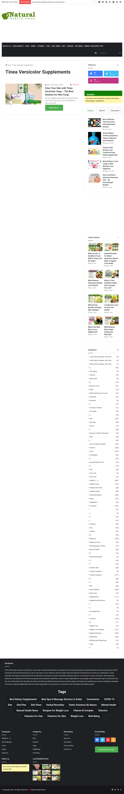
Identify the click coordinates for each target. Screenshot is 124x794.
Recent (102, 111)
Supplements (94, 597)
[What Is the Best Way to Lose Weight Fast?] (95, 321)
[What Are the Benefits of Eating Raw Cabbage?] (95, 299)
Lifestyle (92, 524)
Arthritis (92, 375)
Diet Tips (93, 422)
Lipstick (92, 531)
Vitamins (40, 46)
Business (93, 400)
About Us (67, 738)
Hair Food (93, 477)
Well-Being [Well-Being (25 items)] (94, 716)
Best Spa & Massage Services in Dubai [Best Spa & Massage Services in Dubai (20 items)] (62, 699)
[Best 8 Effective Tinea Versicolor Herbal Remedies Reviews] (94, 122)
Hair (91, 469)
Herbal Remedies (96, 495)
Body (91, 389)
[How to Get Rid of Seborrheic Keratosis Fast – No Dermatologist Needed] (94, 178)
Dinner (92, 426)
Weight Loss (94, 626)
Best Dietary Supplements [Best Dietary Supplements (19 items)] (23, 699)
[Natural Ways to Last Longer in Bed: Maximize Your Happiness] (94, 164)
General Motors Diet (97, 462)
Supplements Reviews (97, 600)
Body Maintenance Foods (99, 393)
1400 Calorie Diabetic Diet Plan (100, 360)
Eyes (91, 437)
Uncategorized (95, 611)
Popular (90, 111)
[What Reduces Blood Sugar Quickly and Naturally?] (111, 321)
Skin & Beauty (18, 46)
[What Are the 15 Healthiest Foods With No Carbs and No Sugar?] (95, 247)
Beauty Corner (95, 386)
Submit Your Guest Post (93, 46)
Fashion (70, 46)
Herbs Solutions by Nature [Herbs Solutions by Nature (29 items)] (83, 704)
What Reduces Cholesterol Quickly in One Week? (95, 283)
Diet (63, 46)
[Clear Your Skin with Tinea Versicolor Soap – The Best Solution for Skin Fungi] (23, 94)
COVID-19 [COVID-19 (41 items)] (109, 699)
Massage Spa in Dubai (97, 546)
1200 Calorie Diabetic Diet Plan (100, 357)
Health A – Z (94, 480)
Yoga (48, 46)
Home (8, 65)
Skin (91, 586)
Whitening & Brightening (98, 640)
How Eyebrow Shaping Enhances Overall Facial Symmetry (51, 2)
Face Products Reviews (98, 444)
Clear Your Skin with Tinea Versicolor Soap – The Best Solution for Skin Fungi (59, 91)
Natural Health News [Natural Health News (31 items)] (27, 710)
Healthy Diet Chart (96, 488)
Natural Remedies (96, 557)
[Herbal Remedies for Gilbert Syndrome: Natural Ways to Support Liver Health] (111, 247)
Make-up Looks (95, 542)
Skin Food (93, 593)
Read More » (54, 108)
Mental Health (94, 549)
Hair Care (93, 473)
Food (27, 46)
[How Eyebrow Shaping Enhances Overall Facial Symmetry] (37, 766)
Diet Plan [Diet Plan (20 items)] (21, 704)
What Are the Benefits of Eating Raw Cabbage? (94, 307)
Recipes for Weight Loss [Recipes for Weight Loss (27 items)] (56, 710)
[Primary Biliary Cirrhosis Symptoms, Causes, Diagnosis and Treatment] (94, 138)
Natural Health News (50, 670)
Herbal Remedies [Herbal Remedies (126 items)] (55, 704)
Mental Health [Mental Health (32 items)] (108, 704)
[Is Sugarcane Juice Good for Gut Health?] (111, 299)
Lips (91, 528)
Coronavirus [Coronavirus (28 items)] (93, 699)
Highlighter (93, 502)
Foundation (93, 455)
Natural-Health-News (38, 790)
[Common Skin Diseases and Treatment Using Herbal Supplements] (94, 150)
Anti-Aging (93, 371)
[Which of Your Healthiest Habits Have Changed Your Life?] (111, 274)
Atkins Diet (93, 378)
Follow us (5, 759)
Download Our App (106, 749)
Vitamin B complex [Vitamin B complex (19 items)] (83, 710)
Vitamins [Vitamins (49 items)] (103, 710)
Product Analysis (95, 571)
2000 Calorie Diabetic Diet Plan (100, 364)
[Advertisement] (83, 23)
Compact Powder (96, 408)
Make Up (93, 538)
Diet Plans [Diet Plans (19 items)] (36, 704)
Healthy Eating (95, 491)
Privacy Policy (69, 745)
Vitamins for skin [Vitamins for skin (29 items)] (56, 716)
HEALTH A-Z (7, 46)
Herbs (33, 46)
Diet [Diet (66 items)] (10, 704)
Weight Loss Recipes (97, 629)
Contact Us (68, 749)
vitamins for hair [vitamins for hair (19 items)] (33, 716)
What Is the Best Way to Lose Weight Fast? (94, 329)
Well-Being (56, 46)
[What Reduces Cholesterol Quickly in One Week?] (95, 274)
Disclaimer (67, 742)
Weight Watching (95, 633)
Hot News (79, 46)
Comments (115, 111)
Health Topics (94, 484)
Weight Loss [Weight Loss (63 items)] (77, 716)
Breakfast (93, 397)
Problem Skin (94, 568)
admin (49, 85)
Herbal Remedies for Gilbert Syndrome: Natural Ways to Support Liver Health (111, 258)
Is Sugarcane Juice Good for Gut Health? (111, 307)
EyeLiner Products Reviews (99, 433)
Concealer (93, 411)
